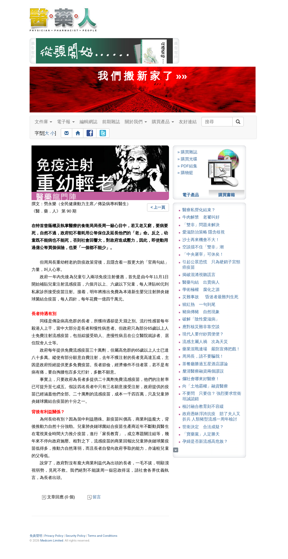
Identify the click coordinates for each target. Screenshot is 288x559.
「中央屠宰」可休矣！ (203, 254)
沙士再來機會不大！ (201, 239)
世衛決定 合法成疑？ (203, 426)
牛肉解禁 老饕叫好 (201, 217)
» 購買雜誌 (188, 152)
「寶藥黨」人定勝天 (201, 434)
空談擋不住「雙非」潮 (203, 247)
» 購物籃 (185, 172)
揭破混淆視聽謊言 (198, 274)
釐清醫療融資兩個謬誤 (203, 371)
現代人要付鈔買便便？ (203, 334)
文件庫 (44, 121)
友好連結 (188, 121)
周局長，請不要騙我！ (203, 356)
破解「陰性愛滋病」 (201, 319)
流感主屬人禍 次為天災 (205, 341)
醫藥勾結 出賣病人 (201, 282)
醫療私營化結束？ (198, 209)
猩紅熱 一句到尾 (198, 304)
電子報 (66, 121)
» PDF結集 (187, 166)
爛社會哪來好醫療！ (201, 378)
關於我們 (136, 121)
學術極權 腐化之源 (201, 289)
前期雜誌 (111, 121)
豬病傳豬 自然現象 (201, 311)
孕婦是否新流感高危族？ (205, 441)
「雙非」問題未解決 (201, 224)
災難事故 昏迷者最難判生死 (210, 296)
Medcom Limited (51, 540)
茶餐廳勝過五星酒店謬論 (205, 363)
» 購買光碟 (188, 159)
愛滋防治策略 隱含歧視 (203, 232)
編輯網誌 (88, 121)
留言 (94, 497)
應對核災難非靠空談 (201, 326)
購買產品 (163, 121)
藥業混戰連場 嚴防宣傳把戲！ (211, 349)
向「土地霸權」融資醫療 (205, 386)
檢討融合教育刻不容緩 (203, 406)
